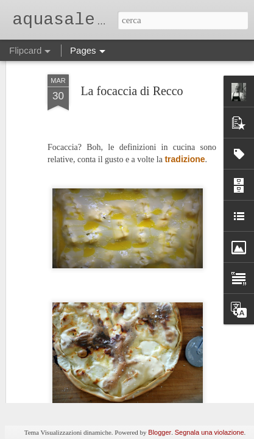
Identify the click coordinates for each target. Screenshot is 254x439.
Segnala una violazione (209, 432)
